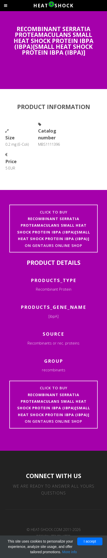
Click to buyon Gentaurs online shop (53, 228)
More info (69, 552)
